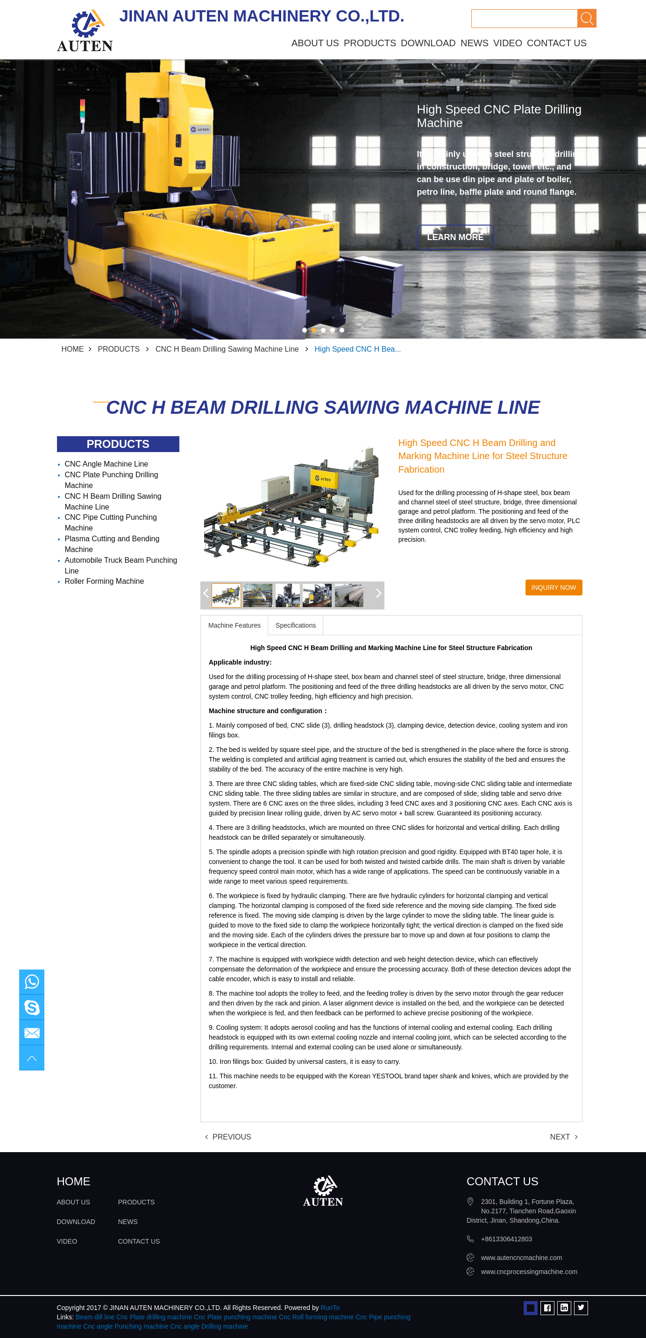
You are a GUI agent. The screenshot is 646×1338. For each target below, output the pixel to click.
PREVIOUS (228, 1137)
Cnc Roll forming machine (316, 1317)
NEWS (475, 43)
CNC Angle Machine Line (107, 464)
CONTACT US (557, 43)
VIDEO (507, 43)
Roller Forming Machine (104, 581)
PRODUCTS (370, 43)
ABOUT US (315, 43)
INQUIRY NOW (554, 587)
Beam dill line (95, 1317)
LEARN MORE (455, 237)
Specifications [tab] (296, 625)
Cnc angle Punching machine (125, 1326)
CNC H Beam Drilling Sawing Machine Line (227, 349)
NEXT (564, 1137)
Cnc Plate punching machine (235, 1317)
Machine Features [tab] (234, 625)
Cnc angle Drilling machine (209, 1326)
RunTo (330, 1307)
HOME (73, 349)
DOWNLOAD (428, 43)
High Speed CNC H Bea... (358, 349)
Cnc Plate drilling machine (154, 1317)
